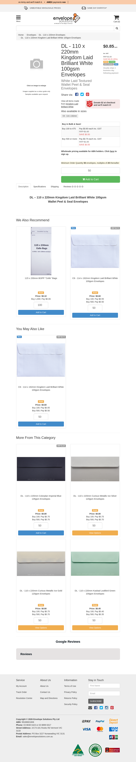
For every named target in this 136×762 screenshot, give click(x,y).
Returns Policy (70, 698)
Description (23, 186)
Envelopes (31, 35)
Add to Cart (90, 179)
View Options (95, 533)
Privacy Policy (70, 692)
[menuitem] (76, 94)
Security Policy (70, 704)
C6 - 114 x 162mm (70, 116)
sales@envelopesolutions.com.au (38, 736)
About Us (44, 686)
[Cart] (116, 19)
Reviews (73, 186)
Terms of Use (70, 686)
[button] (16, 662)
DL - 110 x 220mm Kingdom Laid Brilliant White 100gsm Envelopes (51, 38)
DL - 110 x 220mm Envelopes (52, 35)
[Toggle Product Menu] (18, 18)
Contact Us (45, 692)
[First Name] (104, 685)
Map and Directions (49, 698)
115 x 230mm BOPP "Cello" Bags (41, 278)
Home (21, 35)
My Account (21, 686)
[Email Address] (104, 693)
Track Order (21, 692)
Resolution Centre (24, 698)
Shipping (55, 186)
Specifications (39, 186)
